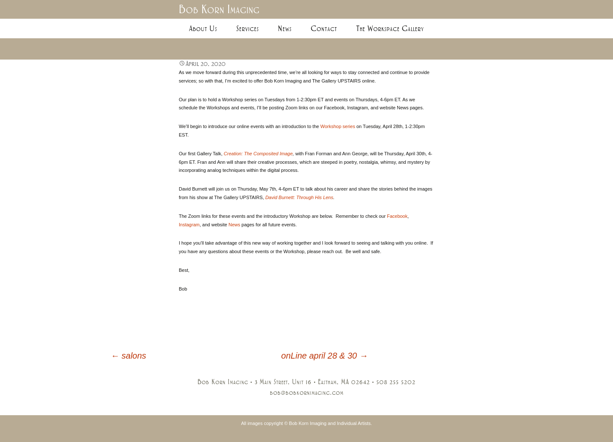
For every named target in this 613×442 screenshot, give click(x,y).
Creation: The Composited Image (258, 153)
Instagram (189, 224)
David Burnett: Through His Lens (299, 197)
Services (247, 28)
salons (128, 355)
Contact (324, 28)
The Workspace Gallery (390, 28)
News (285, 28)
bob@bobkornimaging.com (307, 393)
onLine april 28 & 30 (324, 355)
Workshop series (337, 126)
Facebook (397, 216)
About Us (203, 28)
